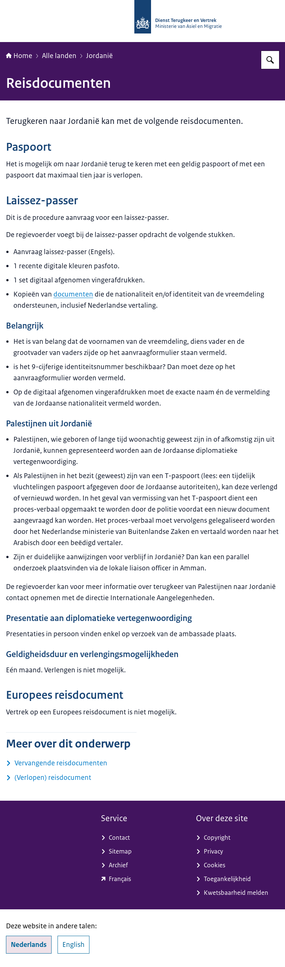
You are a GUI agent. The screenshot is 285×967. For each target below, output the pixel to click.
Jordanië (99, 55)
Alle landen (59, 55)
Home (19, 55)
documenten (73, 294)
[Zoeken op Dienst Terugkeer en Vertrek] (270, 60)
